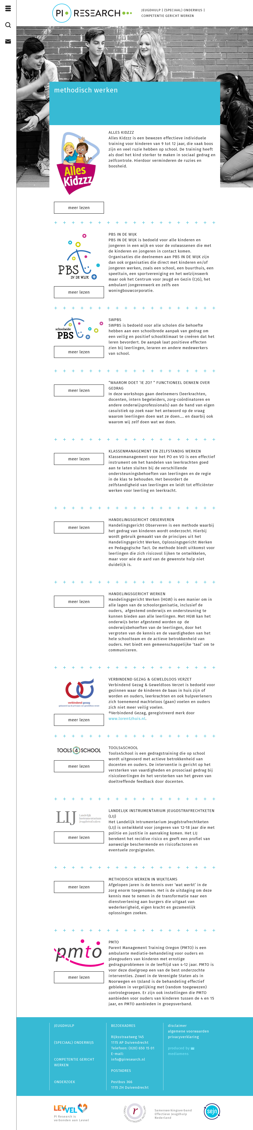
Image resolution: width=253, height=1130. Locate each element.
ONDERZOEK (64, 1082)
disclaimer (177, 1026)
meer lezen (79, 207)
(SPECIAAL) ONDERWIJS (183, 10)
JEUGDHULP (151, 10)
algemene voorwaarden (188, 1031)
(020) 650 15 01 (141, 1048)
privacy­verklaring (183, 1037)
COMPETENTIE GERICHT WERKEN (167, 16)
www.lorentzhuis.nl (127, 718)
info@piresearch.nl (128, 1059)
